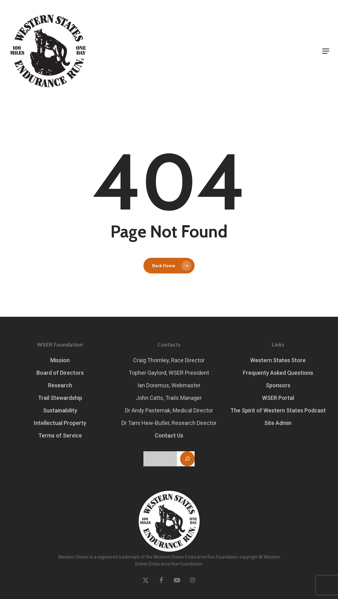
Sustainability (60, 410)
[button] (325, 51)
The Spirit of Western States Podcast (278, 410)
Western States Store (278, 360)
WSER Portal (278, 398)
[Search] (187, 458)
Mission (60, 360)
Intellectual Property (60, 423)
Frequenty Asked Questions (278, 372)
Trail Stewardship (60, 398)
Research (60, 385)
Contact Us (169, 435)
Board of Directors (60, 372)
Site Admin (278, 423)
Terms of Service (60, 435)
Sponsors (278, 385)
